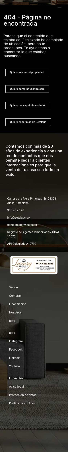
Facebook (15, 349)
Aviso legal (16, 386)
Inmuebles (16, 378)
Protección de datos (22, 395)
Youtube (14, 366)
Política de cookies (22, 403)
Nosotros (15, 312)
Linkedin (14, 358)
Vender (14, 287)
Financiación (17, 304)
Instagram (16, 341)
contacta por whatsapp (22, 225)
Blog (12, 321)
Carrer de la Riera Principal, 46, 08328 (31, 198)
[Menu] (59, 7)
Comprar (15, 295)
